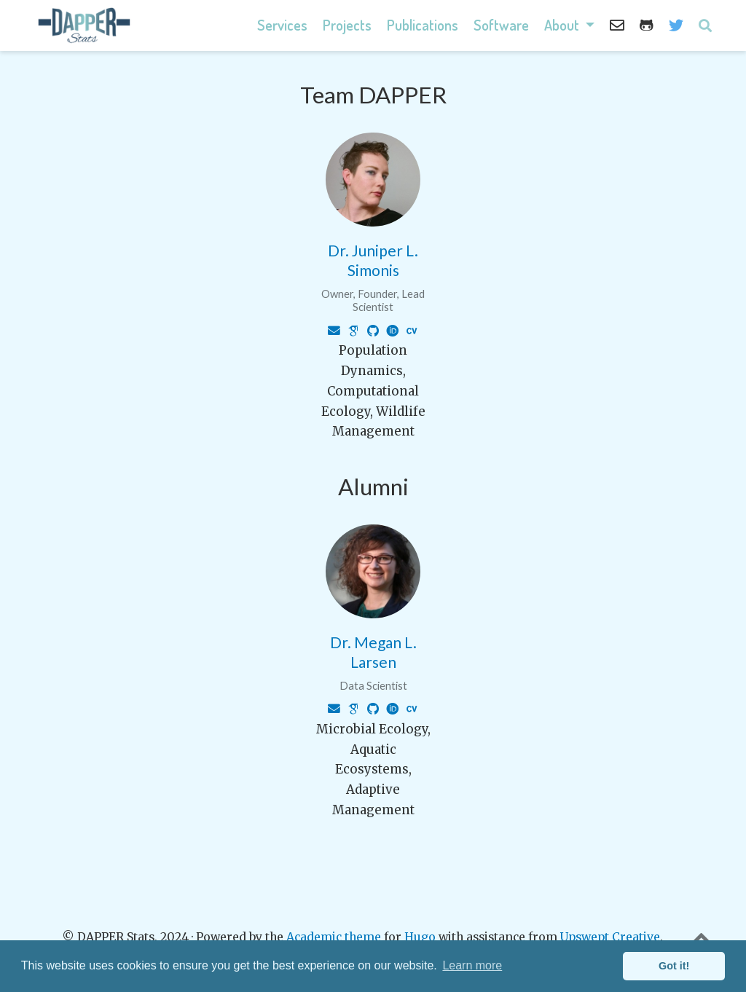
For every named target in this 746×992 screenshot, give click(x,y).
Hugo (420, 937)
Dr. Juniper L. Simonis (373, 259)
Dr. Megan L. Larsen (373, 651)
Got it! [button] (674, 966)
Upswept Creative (610, 937)
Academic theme (333, 937)
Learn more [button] (472, 965)
